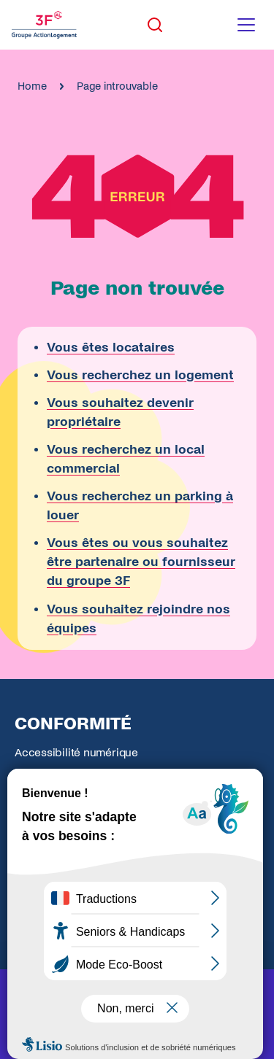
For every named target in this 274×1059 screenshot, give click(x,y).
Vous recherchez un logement (140, 375)
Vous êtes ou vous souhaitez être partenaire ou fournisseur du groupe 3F (141, 562)
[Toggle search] (155, 25)
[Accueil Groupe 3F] (44, 25)
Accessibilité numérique (76, 752)
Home (32, 86)
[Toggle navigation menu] (246, 25)
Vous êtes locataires (111, 347)
